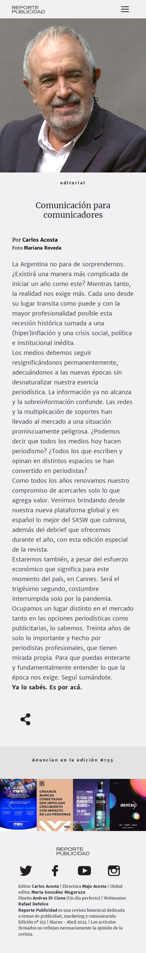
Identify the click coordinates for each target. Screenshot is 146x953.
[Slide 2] (73, 822)
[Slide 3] (85, 822)
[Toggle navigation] (125, 9)
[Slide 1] (61, 822)
